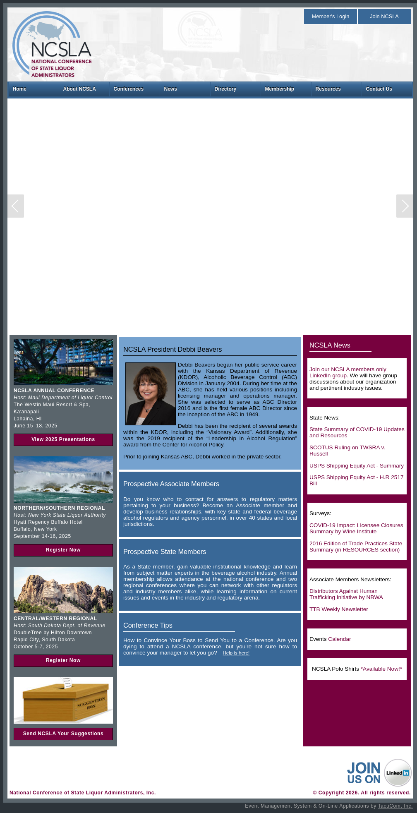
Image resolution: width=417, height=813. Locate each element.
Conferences (129, 89)
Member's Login (331, 16)
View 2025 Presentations (63, 439)
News (170, 89)
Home (19, 89)
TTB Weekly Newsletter (338, 609)
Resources (328, 89)
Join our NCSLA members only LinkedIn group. (347, 372)
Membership (280, 89)
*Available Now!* (381, 669)
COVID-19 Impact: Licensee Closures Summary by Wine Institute (356, 528)
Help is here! (236, 652)
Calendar (339, 639)
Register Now (63, 550)
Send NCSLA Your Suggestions (63, 733)
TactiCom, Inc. (395, 806)
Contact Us (379, 89)
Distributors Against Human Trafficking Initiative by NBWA (346, 594)
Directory (226, 89)
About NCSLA (79, 89)
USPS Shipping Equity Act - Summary (356, 466)
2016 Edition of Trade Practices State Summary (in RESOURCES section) (355, 546)
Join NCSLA (384, 16)
